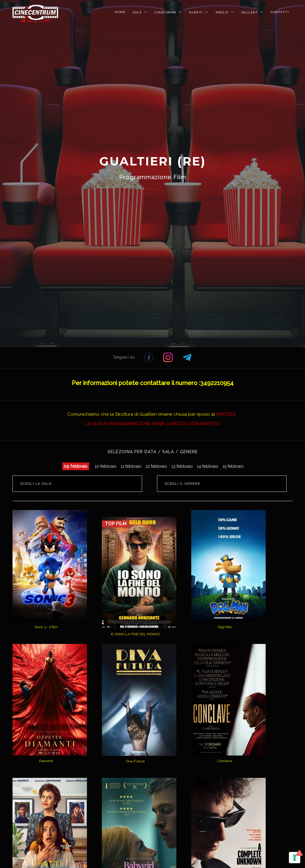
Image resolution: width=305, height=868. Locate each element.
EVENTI (196, 12)
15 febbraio (233, 466)
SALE (138, 12)
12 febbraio (156, 466)
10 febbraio (105, 466)
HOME (120, 12)
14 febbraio (207, 466)
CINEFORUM (166, 12)
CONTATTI (279, 12)
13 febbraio (182, 466)
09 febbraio (76, 466)
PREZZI (223, 12)
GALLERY (250, 12)
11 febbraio (131, 466)
